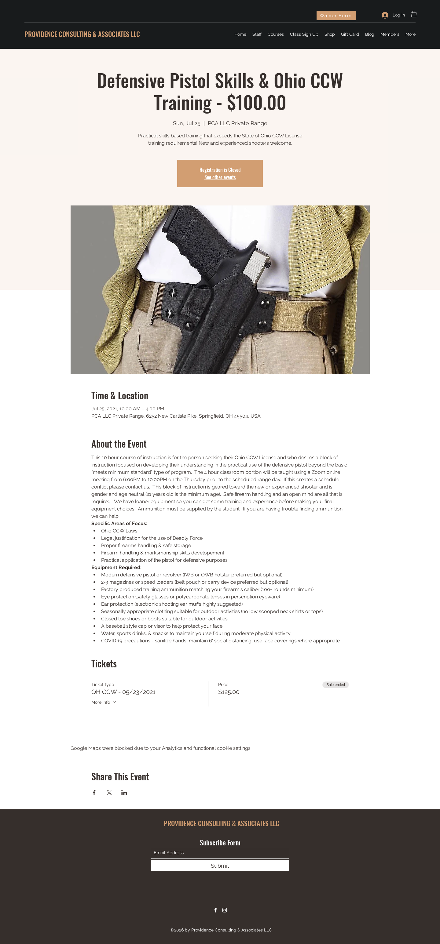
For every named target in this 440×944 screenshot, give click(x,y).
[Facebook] (215, 910)
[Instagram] (225, 910)
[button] (413, 14)
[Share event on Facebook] (94, 792)
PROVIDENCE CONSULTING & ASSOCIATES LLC (82, 34)
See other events (220, 177)
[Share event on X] (109, 792)
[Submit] (220, 865)
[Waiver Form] (336, 15)
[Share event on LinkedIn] (124, 792)
